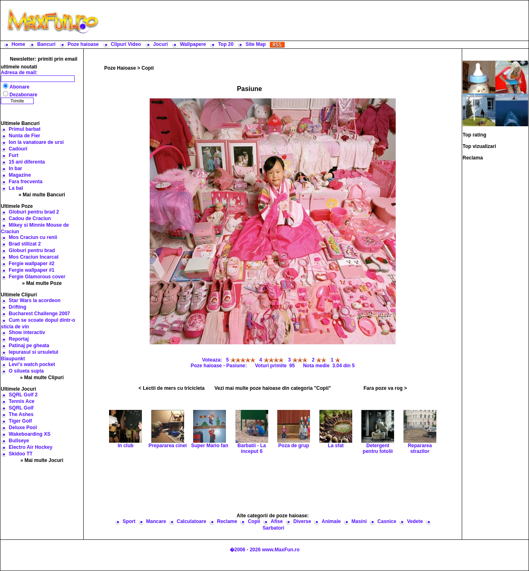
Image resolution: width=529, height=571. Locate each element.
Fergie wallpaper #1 (31, 270)
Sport (129, 521)
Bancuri (46, 44)
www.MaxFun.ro (281, 550)
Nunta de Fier (24, 136)
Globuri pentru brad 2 (34, 212)
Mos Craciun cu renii (33, 237)
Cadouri (18, 149)
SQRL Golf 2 (23, 395)
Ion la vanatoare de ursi (36, 142)
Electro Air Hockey (30, 447)
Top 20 (226, 44)
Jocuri (160, 44)
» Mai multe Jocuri (42, 460)
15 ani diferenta (27, 162)
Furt (13, 155)
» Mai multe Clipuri (42, 377)
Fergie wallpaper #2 (31, 263)
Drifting (17, 307)
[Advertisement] (315, 20)
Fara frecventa (25, 181)
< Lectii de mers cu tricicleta (172, 388)
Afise (277, 521)
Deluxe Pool (23, 427)
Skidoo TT (20, 454)
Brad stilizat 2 (25, 244)
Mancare (156, 521)
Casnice (386, 521)
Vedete (415, 521)
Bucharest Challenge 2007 (39, 313)
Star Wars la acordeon (34, 300)
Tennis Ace (21, 401)
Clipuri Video (126, 44)
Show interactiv (27, 332)
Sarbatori (273, 528)
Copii (147, 68)
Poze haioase (83, 44)
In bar (15, 168)
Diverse (302, 521)
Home (18, 44)
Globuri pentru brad (32, 250)
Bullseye (19, 441)
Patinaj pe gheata (29, 345)
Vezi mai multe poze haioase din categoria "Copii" (272, 388)
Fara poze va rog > (385, 388)
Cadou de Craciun (30, 218)
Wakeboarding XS (29, 434)
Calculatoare (191, 521)
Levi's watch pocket (32, 364)
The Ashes (21, 414)
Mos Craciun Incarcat (33, 257)
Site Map (256, 44)
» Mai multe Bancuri (41, 195)
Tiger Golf (20, 421)
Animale (331, 521)
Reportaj (19, 339)
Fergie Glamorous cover (37, 277)
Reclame (227, 521)
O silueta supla (26, 371)
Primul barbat (24, 129)
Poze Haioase (120, 68)
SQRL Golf (21, 408)
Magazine (20, 175)
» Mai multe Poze (42, 283)
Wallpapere (193, 44)
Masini (359, 521)
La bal (16, 188)
